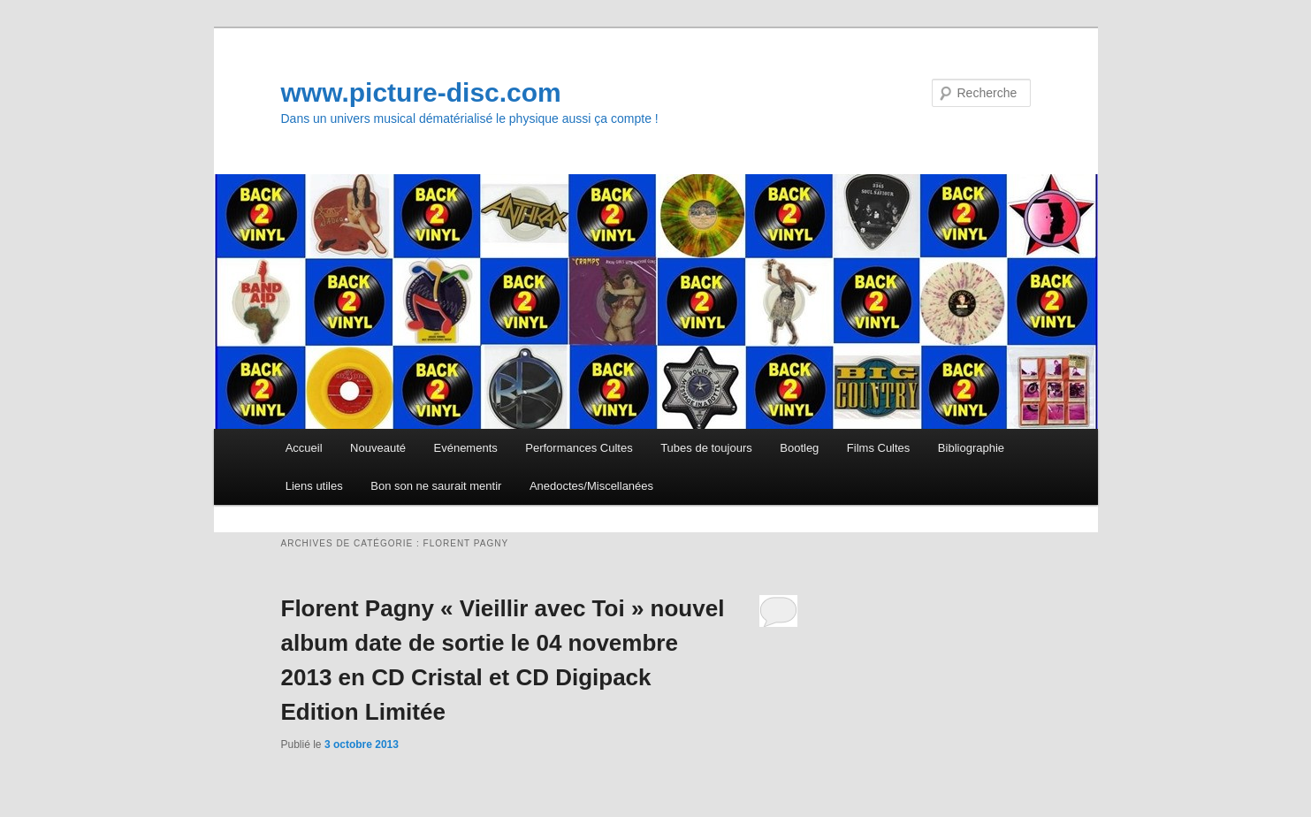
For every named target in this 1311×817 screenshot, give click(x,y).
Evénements (466, 447)
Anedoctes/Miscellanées (591, 485)
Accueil (304, 447)
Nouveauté (378, 447)
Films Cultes (879, 447)
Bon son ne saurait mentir (435, 485)
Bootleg (799, 447)
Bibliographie (971, 447)
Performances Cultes (578, 447)
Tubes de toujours (706, 447)
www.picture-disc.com (421, 92)
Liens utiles (314, 485)
